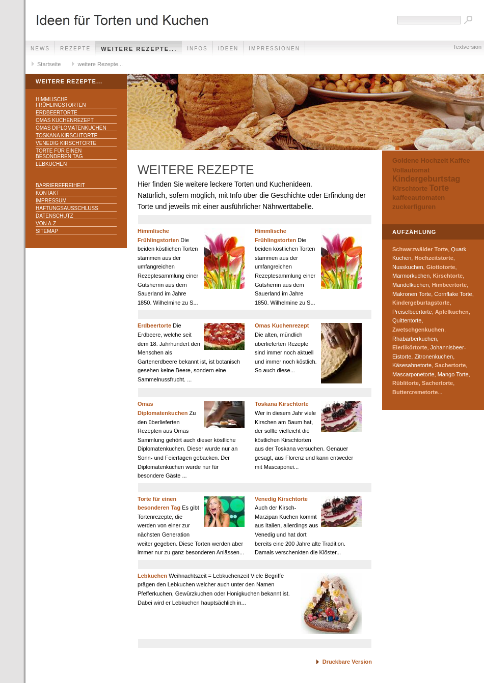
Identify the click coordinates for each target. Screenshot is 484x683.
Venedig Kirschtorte (66, 143)
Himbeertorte (449, 285)
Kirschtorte (409, 188)
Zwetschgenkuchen (418, 329)
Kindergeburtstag (426, 178)
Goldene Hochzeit (420, 160)
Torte (439, 188)
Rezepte (75, 48)
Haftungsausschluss (67, 208)
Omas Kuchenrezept (65, 120)
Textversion (467, 47)
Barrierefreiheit (60, 185)
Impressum (51, 200)
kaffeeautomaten (418, 197)
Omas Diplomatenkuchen (71, 128)
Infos (197, 48)
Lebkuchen (51, 164)
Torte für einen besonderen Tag (59, 153)
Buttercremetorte (415, 392)
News (40, 48)
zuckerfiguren (414, 207)
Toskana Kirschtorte (66, 135)
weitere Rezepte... (139, 49)
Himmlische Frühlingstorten (61, 102)
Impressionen (274, 48)
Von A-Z (46, 223)
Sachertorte (450, 365)
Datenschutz (54, 216)
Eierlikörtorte (409, 347)
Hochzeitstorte (433, 258)
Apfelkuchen (452, 312)
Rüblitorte (405, 383)
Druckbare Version (347, 662)
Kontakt (47, 193)
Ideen (228, 48)
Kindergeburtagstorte (420, 303)
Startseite (49, 64)
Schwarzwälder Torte (420, 249)
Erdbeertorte (56, 112)
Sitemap (47, 231)
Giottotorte (440, 267)
